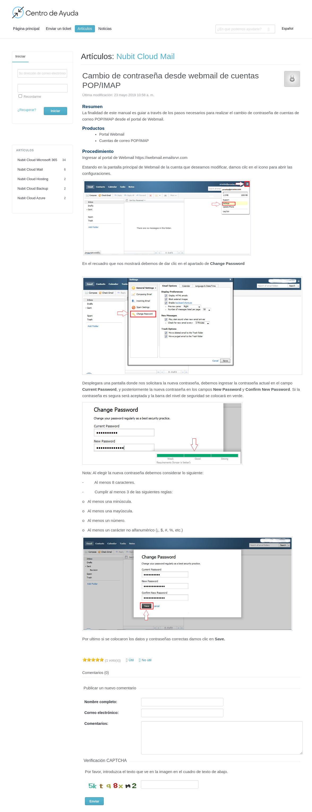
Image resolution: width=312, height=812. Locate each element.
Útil (130, 660)
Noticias (105, 28)
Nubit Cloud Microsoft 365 (42, 160)
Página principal (26, 28)
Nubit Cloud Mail (42, 169)
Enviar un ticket (58, 28)
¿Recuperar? (27, 110)
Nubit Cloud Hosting (42, 179)
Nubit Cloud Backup (42, 188)
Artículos (84, 28)
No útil (145, 660)
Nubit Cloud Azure (42, 198)
